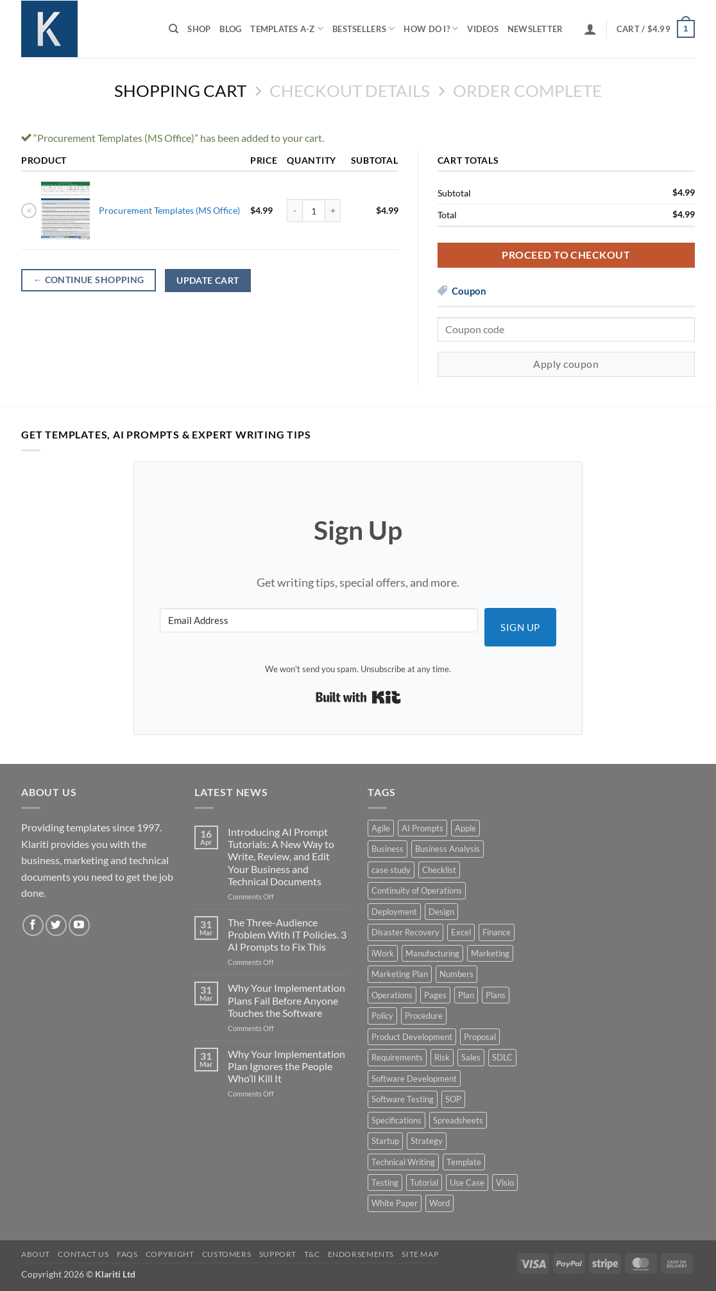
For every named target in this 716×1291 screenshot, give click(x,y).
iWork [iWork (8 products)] (382, 953)
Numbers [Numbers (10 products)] (456, 974)
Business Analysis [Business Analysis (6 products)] (447, 849)
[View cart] (656, 29)
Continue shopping (88, 280)
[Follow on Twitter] (56, 925)
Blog (230, 29)
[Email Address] (319, 620)
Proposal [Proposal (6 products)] (480, 1037)
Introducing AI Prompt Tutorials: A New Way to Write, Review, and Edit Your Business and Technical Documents (281, 856)
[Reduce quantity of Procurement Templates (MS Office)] (294, 210)
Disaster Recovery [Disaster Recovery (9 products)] (405, 932)
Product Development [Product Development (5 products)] (411, 1037)
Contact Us (83, 1254)
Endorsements (361, 1254)
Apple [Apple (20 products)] (465, 828)
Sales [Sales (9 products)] (471, 1057)
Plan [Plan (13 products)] (466, 995)
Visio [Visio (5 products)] (505, 1182)
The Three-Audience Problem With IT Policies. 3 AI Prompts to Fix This (287, 934)
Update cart (207, 280)
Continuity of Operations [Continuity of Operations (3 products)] (416, 890)
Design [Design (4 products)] (441, 911)
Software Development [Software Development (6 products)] (414, 1078)
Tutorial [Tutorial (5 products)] (424, 1182)
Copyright (170, 1254)
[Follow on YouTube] (79, 925)
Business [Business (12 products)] (387, 849)
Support (277, 1254)
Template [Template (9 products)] (464, 1162)
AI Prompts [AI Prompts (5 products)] (422, 828)
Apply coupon (566, 364)
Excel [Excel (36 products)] (461, 932)
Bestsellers (363, 28)
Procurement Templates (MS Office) (169, 210)
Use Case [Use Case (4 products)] (467, 1182)
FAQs (127, 1254)
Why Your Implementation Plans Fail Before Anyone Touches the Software (286, 1000)
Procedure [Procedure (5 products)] (424, 1015)
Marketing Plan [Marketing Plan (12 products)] (399, 974)
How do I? (431, 28)
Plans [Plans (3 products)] (496, 995)
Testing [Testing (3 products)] (384, 1182)
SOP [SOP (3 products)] (453, 1099)
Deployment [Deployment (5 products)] (394, 911)
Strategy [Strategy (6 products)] (427, 1141)
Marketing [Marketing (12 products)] (490, 953)
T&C (312, 1254)
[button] (590, 29)
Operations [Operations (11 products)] (392, 995)
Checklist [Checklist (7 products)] (439, 870)
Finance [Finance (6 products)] (496, 932)
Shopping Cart (180, 90)
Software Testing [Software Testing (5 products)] (402, 1099)
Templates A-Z (286, 28)
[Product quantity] (313, 210)
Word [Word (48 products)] (439, 1203)
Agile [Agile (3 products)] (380, 828)
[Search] (173, 29)
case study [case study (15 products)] (391, 870)
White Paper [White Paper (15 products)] (394, 1203)
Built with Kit (358, 697)
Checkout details (349, 90)
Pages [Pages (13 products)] (435, 995)
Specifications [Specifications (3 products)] (396, 1120)
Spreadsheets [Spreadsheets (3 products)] (458, 1120)
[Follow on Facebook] (33, 925)
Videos (483, 29)
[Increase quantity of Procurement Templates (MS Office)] (333, 210)
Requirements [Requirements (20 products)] (397, 1057)
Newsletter (535, 29)
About (35, 1254)
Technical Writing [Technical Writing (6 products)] (403, 1162)
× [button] (29, 210)
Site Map (420, 1254)
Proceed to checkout (566, 255)
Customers (226, 1254)
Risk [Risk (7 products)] (442, 1057)
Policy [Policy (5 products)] (382, 1015)
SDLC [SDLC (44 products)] (502, 1057)
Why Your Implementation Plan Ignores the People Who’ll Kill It (286, 1066)
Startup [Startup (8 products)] (385, 1141)
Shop (198, 29)
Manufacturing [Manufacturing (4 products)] (432, 953)
